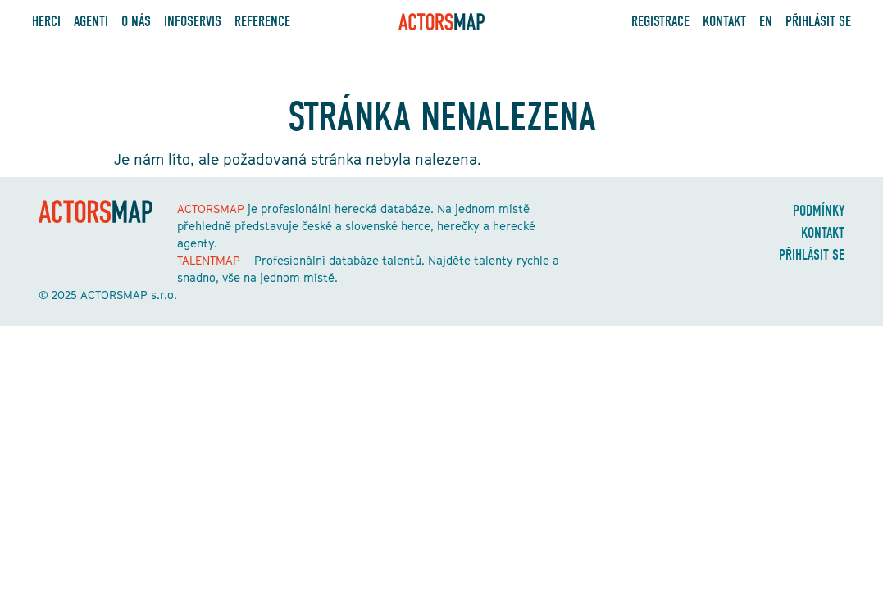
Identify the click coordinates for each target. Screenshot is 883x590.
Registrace (660, 21)
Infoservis (192, 21)
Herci (46, 21)
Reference (262, 21)
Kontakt (724, 21)
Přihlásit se (818, 21)
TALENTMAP (208, 260)
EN (765, 21)
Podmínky (818, 211)
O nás (136, 21)
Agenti (91, 21)
